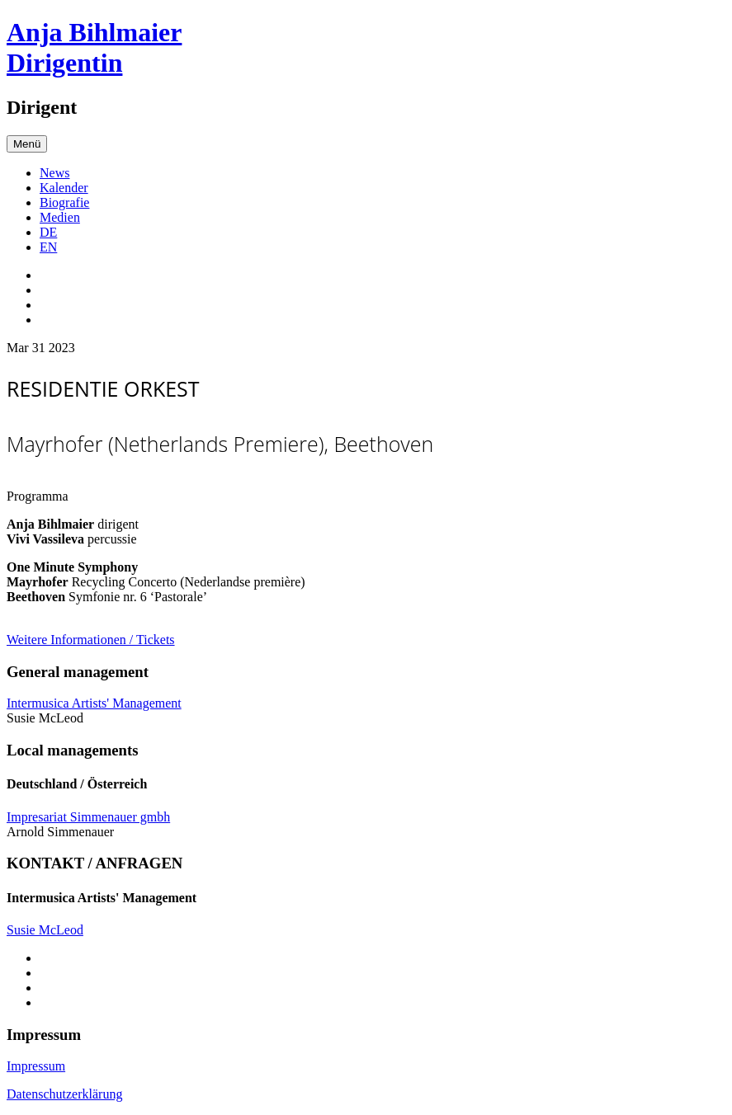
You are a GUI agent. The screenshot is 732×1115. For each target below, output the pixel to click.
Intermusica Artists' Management (94, 703)
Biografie (64, 202)
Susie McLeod (45, 930)
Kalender (64, 188)
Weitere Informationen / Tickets (91, 640)
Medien (60, 217)
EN (48, 247)
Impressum (36, 1066)
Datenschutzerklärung (64, 1094)
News (54, 173)
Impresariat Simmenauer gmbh (88, 817)
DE (48, 232)
